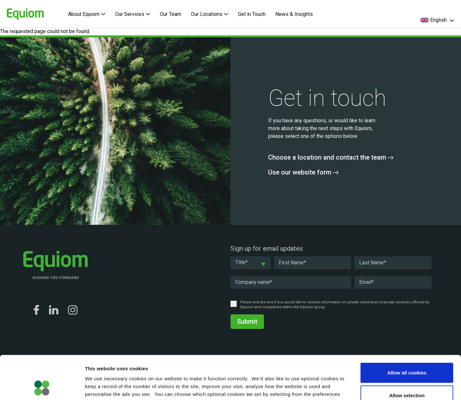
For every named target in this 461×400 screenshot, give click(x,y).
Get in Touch (252, 14)
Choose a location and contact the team (330, 157)
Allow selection (406, 354)
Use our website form (303, 172)
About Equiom (86, 14)
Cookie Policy (209, 361)
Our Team (170, 14)
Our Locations (209, 14)
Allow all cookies (407, 331)
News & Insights (294, 14)
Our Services (132, 14)
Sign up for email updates (266, 248)
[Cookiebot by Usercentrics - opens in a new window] (42, 387)
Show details (340, 387)
